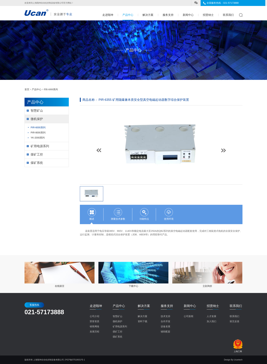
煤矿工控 (37, 154)
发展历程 (94, 331)
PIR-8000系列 (38, 132)
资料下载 (142, 321)
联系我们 (228, 14)
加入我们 (211, 321)
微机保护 (37, 119)
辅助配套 (165, 331)
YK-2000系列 (38, 137)
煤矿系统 (37, 162)
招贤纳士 (208, 14)
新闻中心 (188, 14)
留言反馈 (234, 321)
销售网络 (94, 326)
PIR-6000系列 (51, 89)
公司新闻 (188, 316)
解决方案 (148, 14)
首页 (27, 89)
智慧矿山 (37, 110)
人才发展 (211, 316)
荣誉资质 (94, 321)
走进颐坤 (107, 14)
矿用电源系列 (40, 146)
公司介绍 (94, 316)
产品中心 (127, 14)
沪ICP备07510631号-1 (75, 360)
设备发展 (165, 326)
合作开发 (165, 321)
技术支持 (165, 316)
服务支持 (168, 14)
